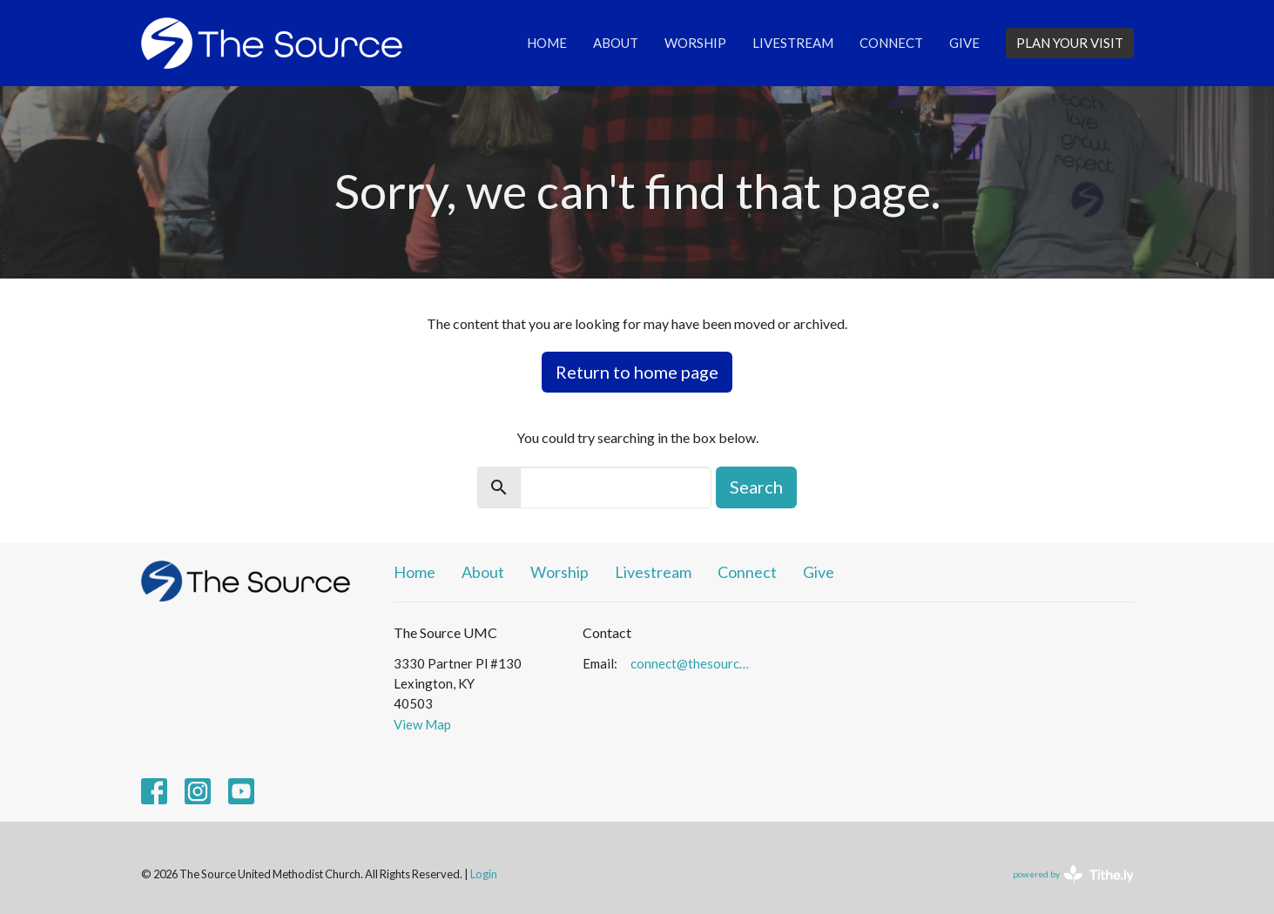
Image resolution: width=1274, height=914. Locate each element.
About (615, 42)
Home (547, 42)
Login (483, 874)
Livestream (792, 42)
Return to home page (637, 371)
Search (756, 486)
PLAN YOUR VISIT (1069, 42)
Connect (891, 42)
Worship (695, 42)
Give (964, 42)
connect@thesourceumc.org (692, 663)
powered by (1073, 874)
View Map (422, 724)
